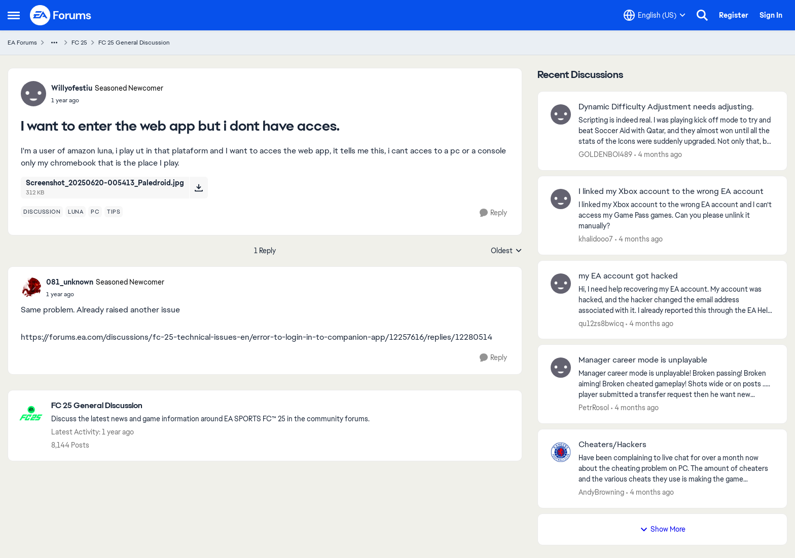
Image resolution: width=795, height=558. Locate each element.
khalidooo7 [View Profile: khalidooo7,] (596, 239)
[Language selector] (654, 15)
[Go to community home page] (61, 15)
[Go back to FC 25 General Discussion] (210, 406)
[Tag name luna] (75, 211)
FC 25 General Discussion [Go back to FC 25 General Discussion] (134, 42)
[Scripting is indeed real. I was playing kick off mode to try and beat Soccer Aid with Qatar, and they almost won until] (676, 131)
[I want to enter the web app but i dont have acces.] (105, 294)
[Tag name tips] (113, 211)
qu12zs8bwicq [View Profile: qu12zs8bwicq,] (601, 323)
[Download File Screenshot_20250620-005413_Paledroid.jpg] (198, 187)
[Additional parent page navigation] (54, 42)
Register (733, 15)
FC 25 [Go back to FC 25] (79, 42)
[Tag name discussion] (42, 211)
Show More (662, 529)
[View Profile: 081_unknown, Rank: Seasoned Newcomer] (31, 287)
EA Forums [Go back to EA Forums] (22, 42)
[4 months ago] (658, 154)
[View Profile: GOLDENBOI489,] (561, 114)
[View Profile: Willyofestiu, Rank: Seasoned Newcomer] (33, 93)
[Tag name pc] (95, 211)
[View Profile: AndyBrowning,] (561, 452)
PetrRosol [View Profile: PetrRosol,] (594, 407)
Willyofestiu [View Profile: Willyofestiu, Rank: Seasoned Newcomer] (71, 88)
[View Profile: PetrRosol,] (561, 367)
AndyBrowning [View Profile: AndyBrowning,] (601, 492)
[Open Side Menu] (14, 15)
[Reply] (493, 213)
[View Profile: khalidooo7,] (561, 199)
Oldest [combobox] (506, 251)
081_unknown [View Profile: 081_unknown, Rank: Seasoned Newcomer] (69, 282)
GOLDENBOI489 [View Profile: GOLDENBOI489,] (605, 154)
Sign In (771, 15)
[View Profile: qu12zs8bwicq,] (561, 283)
